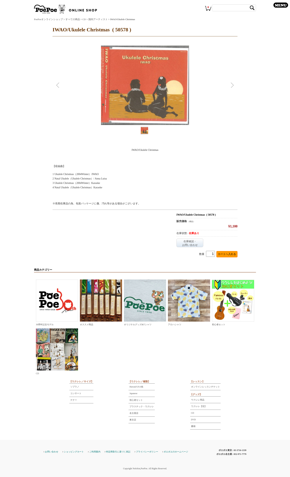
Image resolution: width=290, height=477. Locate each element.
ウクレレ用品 (197, 400)
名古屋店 (133, 413)
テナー (73, 400)
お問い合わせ (51, 451)
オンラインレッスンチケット (205, 386)
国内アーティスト (98, 19)
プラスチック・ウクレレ (141, 406)
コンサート (75, 393)
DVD (193, 419)
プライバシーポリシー (147, 451)
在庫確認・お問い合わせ (190, 243)
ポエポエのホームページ (176, 451)
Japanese (133, 393)
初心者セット (136, 400)
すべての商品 (72, 19)
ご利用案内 (94, 451)
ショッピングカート (74, 451)
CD (84, 19)
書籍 (193, 426)
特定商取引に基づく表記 (118, 451)
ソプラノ (74, 386)
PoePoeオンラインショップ (48, 19)
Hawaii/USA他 (136, 386)
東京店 (132, 419)
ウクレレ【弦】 (199, 406)
